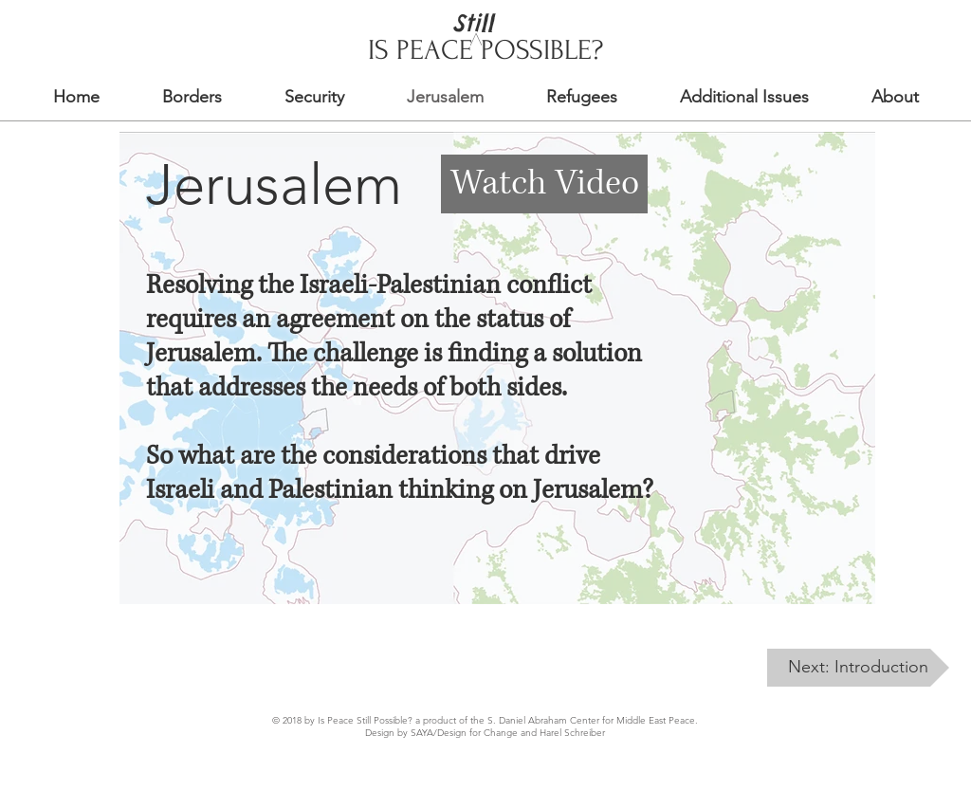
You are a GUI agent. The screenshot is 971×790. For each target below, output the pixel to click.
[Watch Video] (544, 184)
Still (472, 23)
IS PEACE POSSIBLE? (485, 49)
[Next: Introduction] (858, 668)
